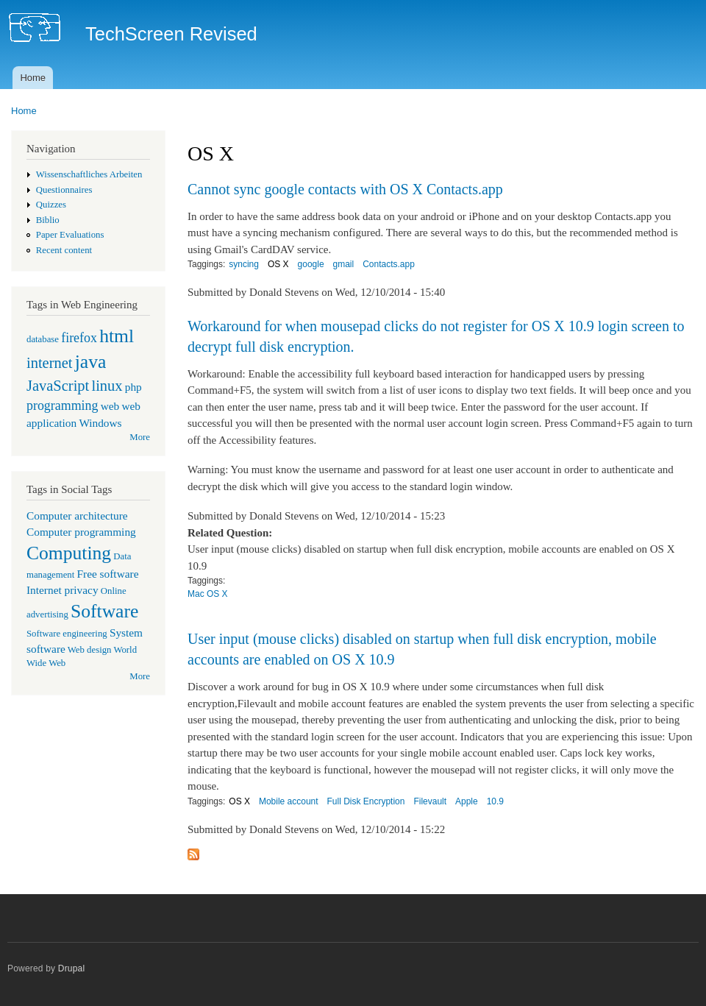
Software (104, 611)
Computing (68, 553)
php (133, 386)
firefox (79, 337)
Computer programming (81, 531)
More (139, 437)
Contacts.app (389, 264)
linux (106, 386)
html (116, 336)
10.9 (495, 801)
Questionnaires (64, 190)
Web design (90, 650)
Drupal (71, 968)
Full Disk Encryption (366, 801)
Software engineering (66, 633)
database (42, 339)
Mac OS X (208, 594)
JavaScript (57, 386)
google (311, 264)
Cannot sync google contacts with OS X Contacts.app (345, 189)
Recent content (64, 250)
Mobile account (288, 801)
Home (33, 77)
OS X (278, 264)
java (91, 361)
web (110, 406)
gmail (343, 264)
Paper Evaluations (70, 235)
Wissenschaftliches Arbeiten (89, 174)
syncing (244, 264)
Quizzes (51, 204)
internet (49, 363)
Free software (108, 573)
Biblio (48, 220)
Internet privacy (62, 590)
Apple (466, 801)
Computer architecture (77, 515)
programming (62, 405)
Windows (100, 423)
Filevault (429, 801)
